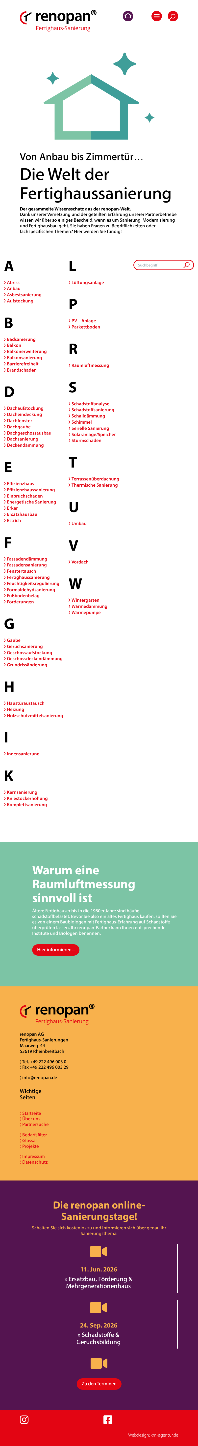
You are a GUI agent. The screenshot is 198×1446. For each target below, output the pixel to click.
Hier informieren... (55, 949)
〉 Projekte (29, 1146)
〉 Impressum (32, 1156)
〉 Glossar (28, 1141)
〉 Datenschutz (34, 1162)
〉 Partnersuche (34, 1124)
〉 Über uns (30, 1119)
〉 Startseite (30, 1113)
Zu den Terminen (99, 1384)
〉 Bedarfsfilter (33, 1135)
